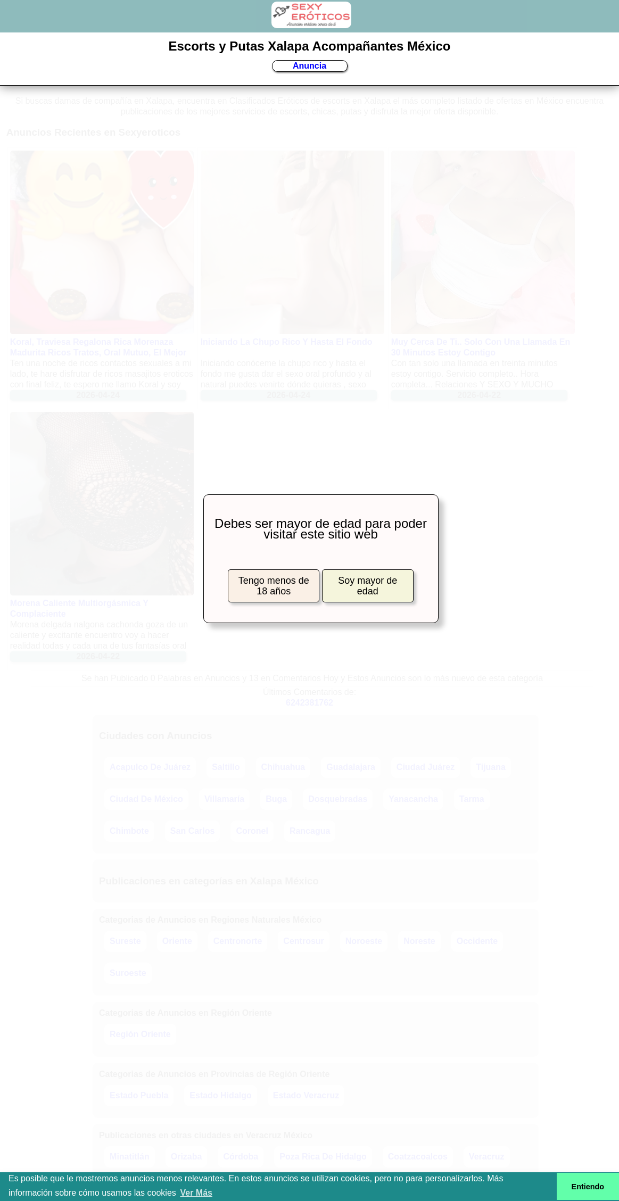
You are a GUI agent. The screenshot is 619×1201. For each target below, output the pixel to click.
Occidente (477, 941)
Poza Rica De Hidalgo (323, 1156)
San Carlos (192, 830)
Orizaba (186, 1156)
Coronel (252, 830)
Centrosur (303, 941)
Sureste (125, 941)
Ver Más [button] (196, 1192)
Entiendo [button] (588, 1186)
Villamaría (224, 799)
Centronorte (237, 941)
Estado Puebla (139, 1095)
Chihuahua (283, 767)
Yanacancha (413, 799)
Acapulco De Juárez (150, 767)
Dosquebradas (337, 799)
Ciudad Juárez (426, 767)
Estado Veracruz (306, 1095)
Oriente (177, 941)
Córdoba (240, 1156)
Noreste (419, 941)
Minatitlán (130, 1156)
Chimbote (129, 830)
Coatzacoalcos (418, 1156)
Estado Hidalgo (220, 1095)
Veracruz (487, 1156)
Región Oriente (140, 1034)
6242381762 (309, 702)
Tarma (471, 799)
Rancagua (310, 830)
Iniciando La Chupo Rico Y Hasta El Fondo (287, 341)
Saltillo (226, 767)
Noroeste (363, 941)
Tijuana (491, 767)
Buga (276, 799)
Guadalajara (350, 767)
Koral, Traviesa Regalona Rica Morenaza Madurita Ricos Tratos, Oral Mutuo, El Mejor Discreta (98, 352)
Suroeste (128, 973)
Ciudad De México (146, 799)
